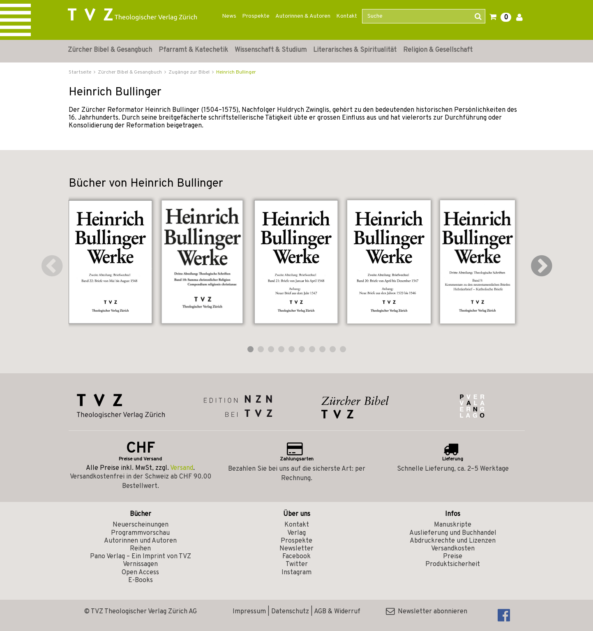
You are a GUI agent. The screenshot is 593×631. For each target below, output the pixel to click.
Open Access (140, 573)
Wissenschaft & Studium (271, 50)
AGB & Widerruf (337, 612)
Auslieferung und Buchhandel (452, 533)
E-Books (140, 580)
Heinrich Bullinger (236, 72)
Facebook (296, 556)
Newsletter (296, 549)
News (229, 16)
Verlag (296, 533)
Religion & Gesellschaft (438, 50)
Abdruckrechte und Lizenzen (453, 541)
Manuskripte (452, 525)
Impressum (249, 612)
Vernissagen (140, 564)
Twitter (297, 564)
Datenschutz (290, 612)
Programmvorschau (140, 533)
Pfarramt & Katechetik (193, 50)
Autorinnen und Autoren (140, 541)
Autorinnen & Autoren (302, 16)
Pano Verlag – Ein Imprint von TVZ (140, 556)
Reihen (140, 549)
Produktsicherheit (452, 564)
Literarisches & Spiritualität (355, 50)
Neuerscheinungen (140, 525)
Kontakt (346, 16)
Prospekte (256, 16)
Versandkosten (453, 549)
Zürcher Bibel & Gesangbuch (110, 50)
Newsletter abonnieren (426, 612)
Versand (181, 468)
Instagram (296, 573)
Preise (452, 556)
